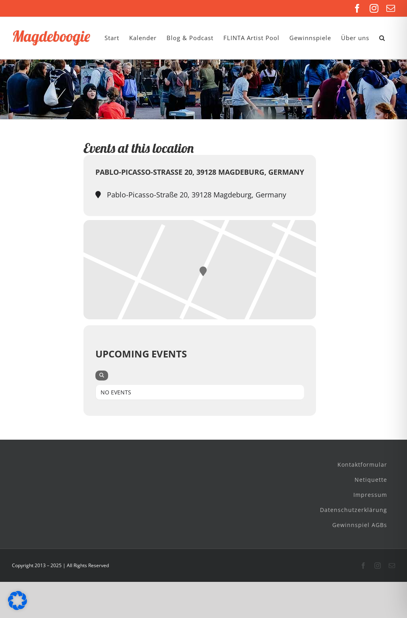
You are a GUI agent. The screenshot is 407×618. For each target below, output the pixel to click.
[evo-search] (101, 375)
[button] (382, 38)
